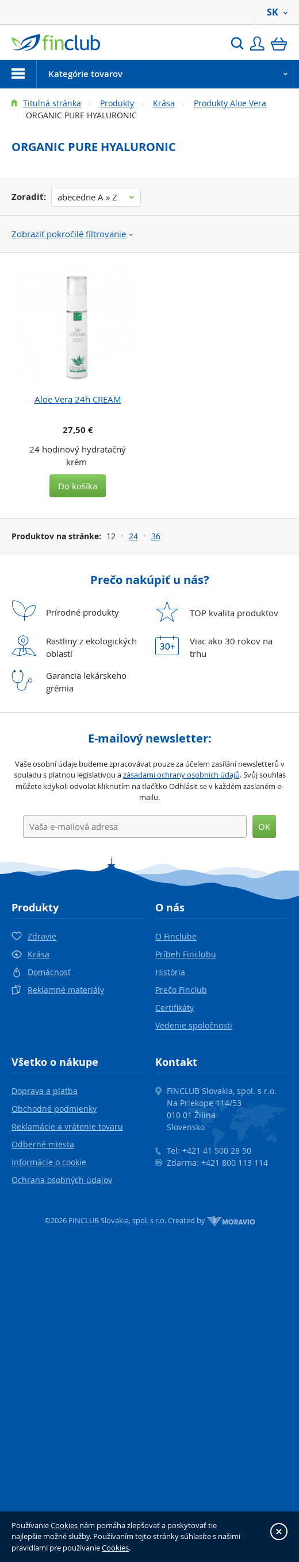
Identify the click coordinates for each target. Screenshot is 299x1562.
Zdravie (42, 936)
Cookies (64, 1525)
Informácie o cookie (49, 1162)
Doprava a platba (45, 1090)
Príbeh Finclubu (185, 954)
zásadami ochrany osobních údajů (181, 775)
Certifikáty (174, 1007)
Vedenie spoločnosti (193, 1025)
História (170, 971)
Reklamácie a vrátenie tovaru (67, 1126)
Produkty (117, 103)
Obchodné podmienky (54, 1108)
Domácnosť (49, 971)
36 (155, 536)
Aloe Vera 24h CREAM (77, 399)
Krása (164, 103)
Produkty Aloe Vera (230, 103)
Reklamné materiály (66, 989)
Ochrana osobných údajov (62, 1179)
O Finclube (176, 936)
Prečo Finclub (181, 989)
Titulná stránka (52, 103)
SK (277, 12)
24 (133, 536)
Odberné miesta (43, 1144)
